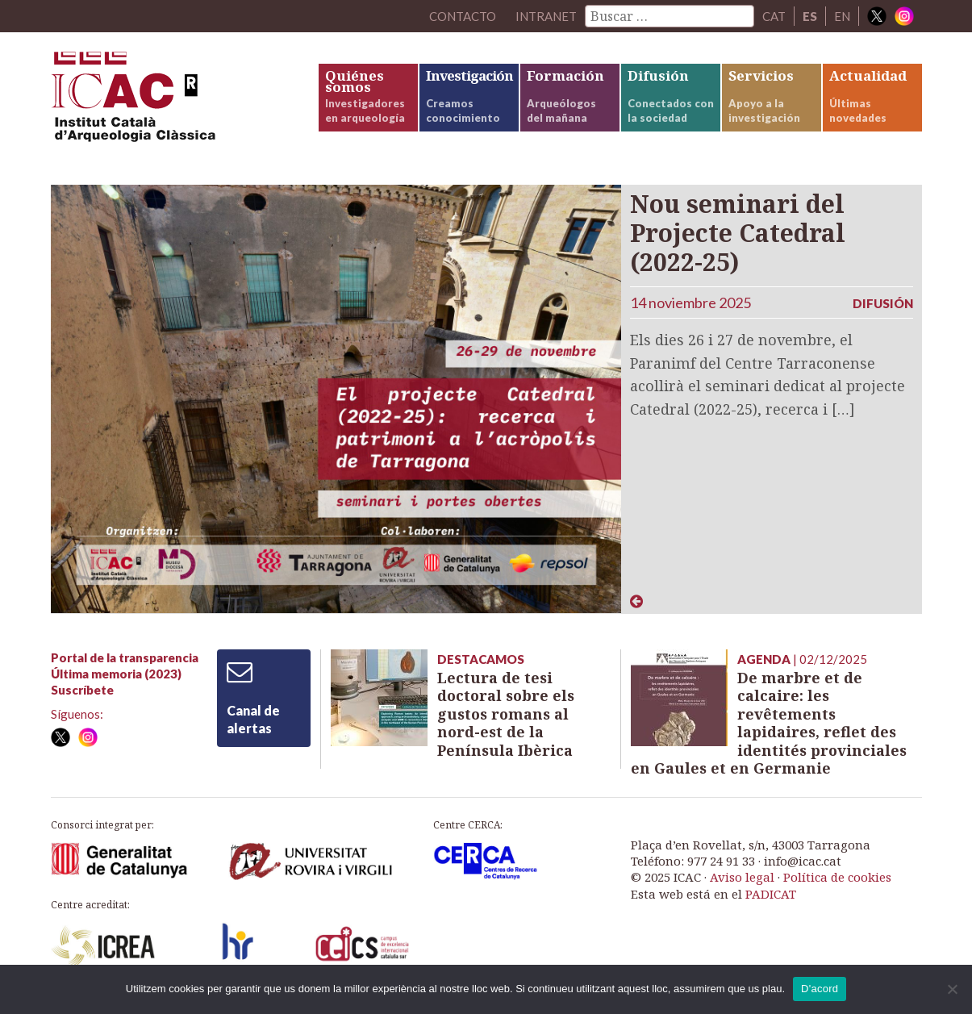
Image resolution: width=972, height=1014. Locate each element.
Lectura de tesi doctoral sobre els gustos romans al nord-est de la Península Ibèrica (505, 714)
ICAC (172, 102)
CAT (774, 16)
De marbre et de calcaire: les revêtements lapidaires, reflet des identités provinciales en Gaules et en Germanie (769, 723)
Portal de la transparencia (124, 657)
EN (842, 16)
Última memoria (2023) (116, 673)
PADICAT (770, 894)
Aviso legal (742, 877)
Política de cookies (837, 877)
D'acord (819, 989)
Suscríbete (82, 689)
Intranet (546, 16)
